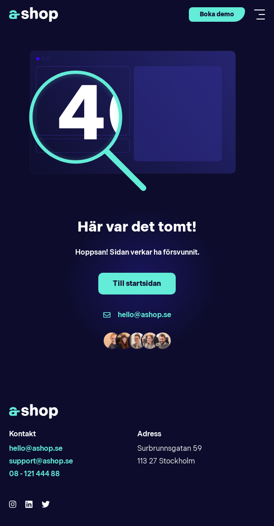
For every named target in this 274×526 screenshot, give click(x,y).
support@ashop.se (41, 461)
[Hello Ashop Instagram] (12, 504)
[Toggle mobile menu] (257, 14)
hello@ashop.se (35, 448)
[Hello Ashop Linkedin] (29, 504)
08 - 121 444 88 (34, 473)
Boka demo (217, 14)
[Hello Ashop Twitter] (46, 504)
